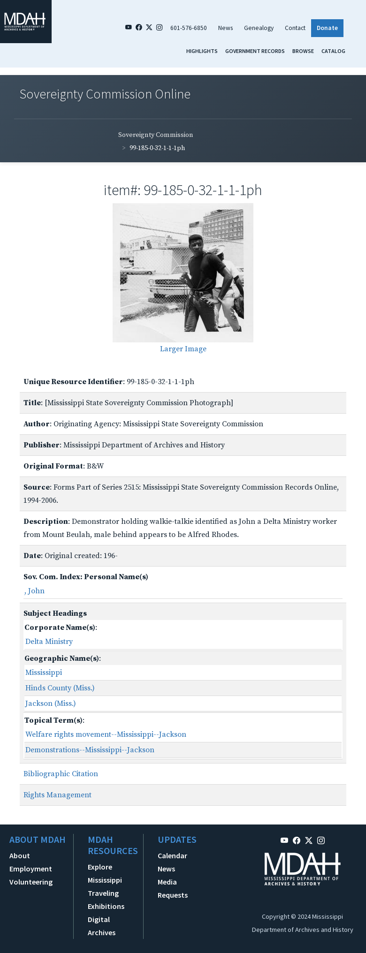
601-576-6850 (188, 28)
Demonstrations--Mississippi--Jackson (89, 750)
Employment (30, 868)
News (225, 28)
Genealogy (259, 28)
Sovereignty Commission (155, 135)
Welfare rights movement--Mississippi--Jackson (105, 734)
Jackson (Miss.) (50, 703)
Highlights (202, 50)
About (19, 855)
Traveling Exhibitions (106, 899)
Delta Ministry (49, 641)
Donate (327, 28)
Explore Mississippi (105, 873)
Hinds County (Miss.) (60, 688)
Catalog (333, 50)
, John (34, 591)
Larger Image (183, 349)
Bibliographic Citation (60, 774)
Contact (295, 28)
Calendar (172, 855)
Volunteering (31, 881)
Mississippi (43, 672)
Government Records (255, 50)
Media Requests (173, 888)
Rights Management (57, 795)
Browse (303, 50)
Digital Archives (101, 926)
